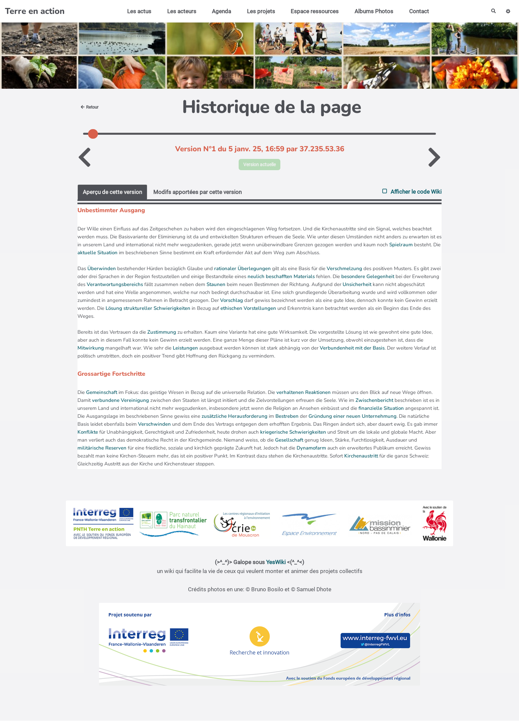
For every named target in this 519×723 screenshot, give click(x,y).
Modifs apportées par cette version (197, 194)
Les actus (136, 11)
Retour (91, 107)
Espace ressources (312, 11)
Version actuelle (260, 165)
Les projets (258, 11)
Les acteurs (179, 11)
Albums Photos (371, 11)
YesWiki (276, 564)
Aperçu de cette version (112, 194)
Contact (416, 11)
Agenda (218, 11)
